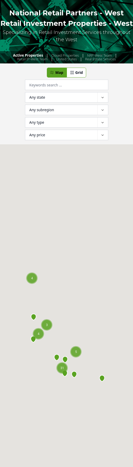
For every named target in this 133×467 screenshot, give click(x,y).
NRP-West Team (99, 55)
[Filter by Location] (66, 97)
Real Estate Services (100, 59)
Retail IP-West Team (32, 59)
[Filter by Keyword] (66, 85)
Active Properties (28, 55)
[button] (57, 73)
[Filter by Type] (66, 122)
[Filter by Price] (66, 135)
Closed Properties (65, 55)
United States (66, 59)
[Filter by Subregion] (66, 110)
